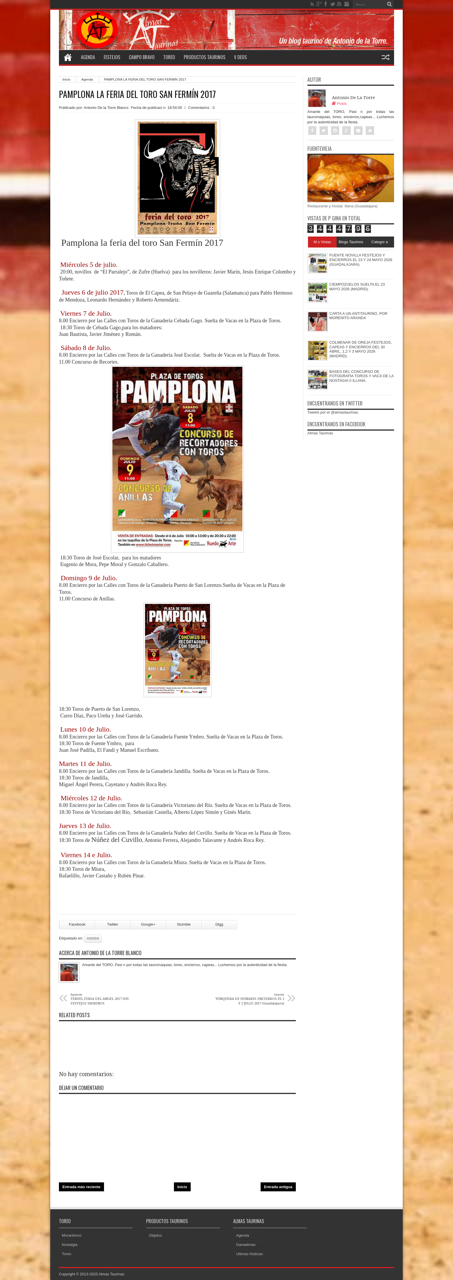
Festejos (112, 57)
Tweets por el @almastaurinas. (333, 412)
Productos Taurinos (204, 57)
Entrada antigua (278, 1187)
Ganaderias (245, 1244)
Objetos (155, 1235)
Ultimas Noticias (249, 1254)
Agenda (88, 57)
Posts (339, 103)
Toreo (169, 57)
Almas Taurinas (320, 433)
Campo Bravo (142, 57)
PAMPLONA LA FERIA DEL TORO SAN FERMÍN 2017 (137, 94)
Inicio (66, 79)
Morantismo (71, 1235)
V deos (240, 57)
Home (67, 57)
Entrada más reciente (81, 1187)
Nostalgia (69, 1244)
